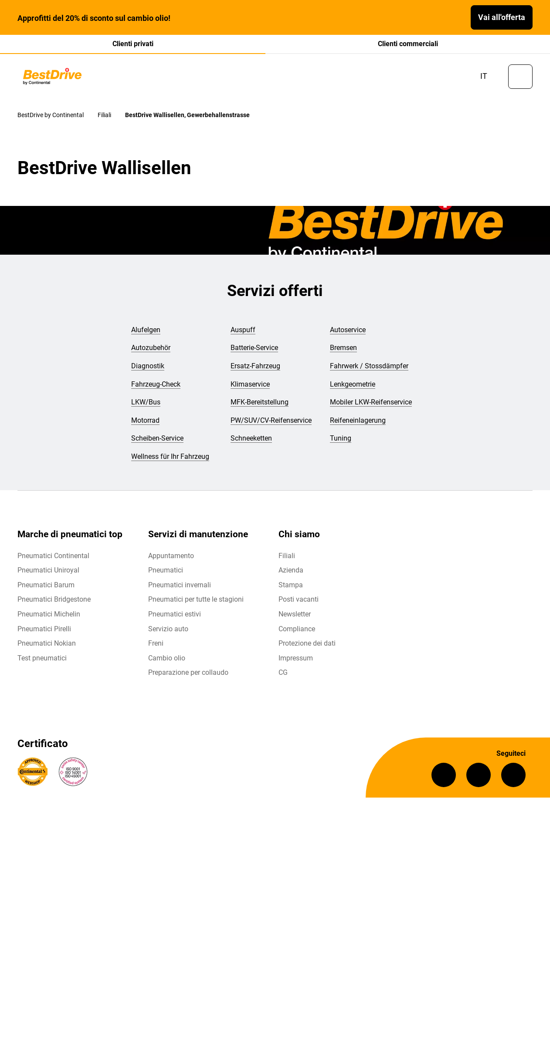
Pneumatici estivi (174, 614)
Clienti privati (132, 44)
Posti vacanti (298, 599)
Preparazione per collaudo (188, 672)
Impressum (295, 658)
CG (283, 672)
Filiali (286, 556)
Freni (155, 643)
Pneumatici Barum (46, 585)
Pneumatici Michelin (48, 614)
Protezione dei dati (307, 643)
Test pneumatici (42, 658)
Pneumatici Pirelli (44, 629)
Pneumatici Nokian (46, 643)
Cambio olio (166, 658)
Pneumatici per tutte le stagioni (196, 599)
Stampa (290, 585)
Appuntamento (171, 556)
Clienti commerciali (408, 44)
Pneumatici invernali (179, 585)
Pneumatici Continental (53, 556)
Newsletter (294, 614)
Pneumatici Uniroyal (48, 570)
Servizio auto (168, 629)
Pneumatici (165, 570)
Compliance (296, 629)
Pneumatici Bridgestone (54, 599)
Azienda (290, 570)
